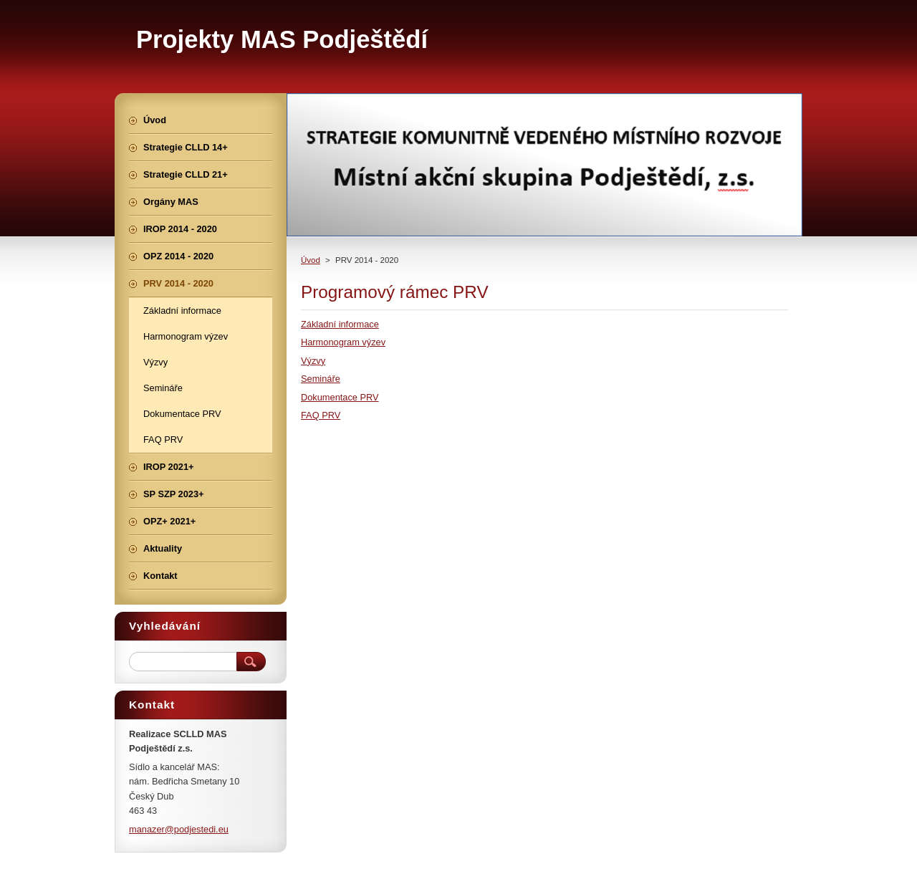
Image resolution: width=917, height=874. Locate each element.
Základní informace (340, 324)
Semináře (320, 378)
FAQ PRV (320, 415)
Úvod (310, 260)
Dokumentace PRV (340, 397)
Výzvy (313, 360)
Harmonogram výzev (343, 342)
